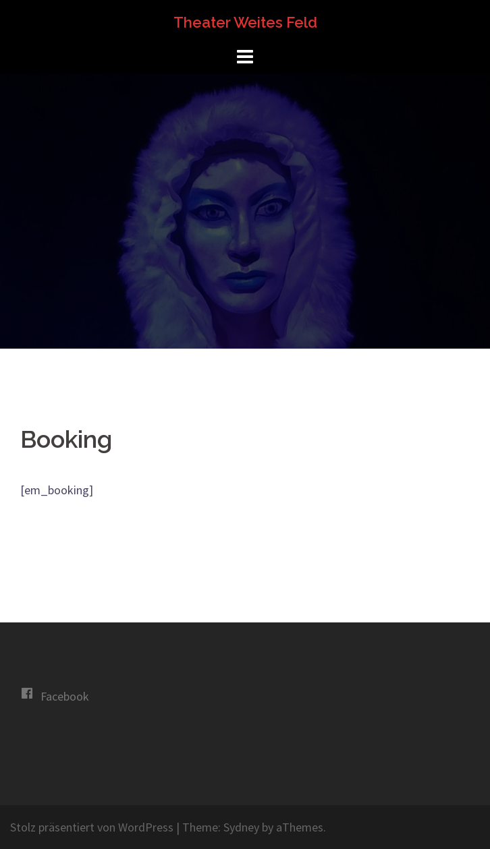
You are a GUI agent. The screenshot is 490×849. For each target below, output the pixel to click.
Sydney (241, 827)
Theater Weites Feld (245, 22)
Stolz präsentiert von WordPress (91, 827)
